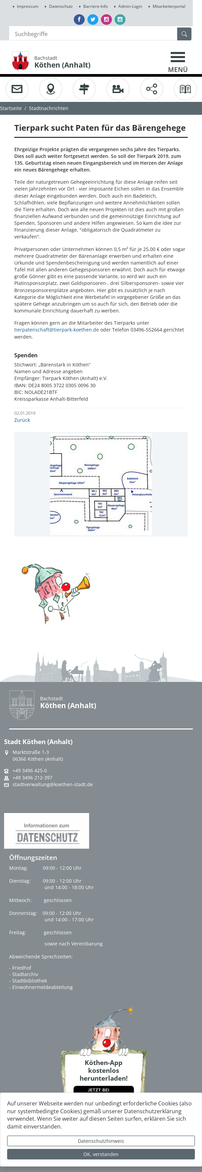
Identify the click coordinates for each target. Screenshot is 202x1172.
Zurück (22, 420)
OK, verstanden (101, 1154)
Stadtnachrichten (48, 108)
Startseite (11, 108)
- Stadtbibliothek (28, 980)
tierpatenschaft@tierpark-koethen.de (56, 329)
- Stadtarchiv (23, 974)
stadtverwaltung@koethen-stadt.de (53, 784)
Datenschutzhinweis (101, 1141)
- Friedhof (20, 967)
